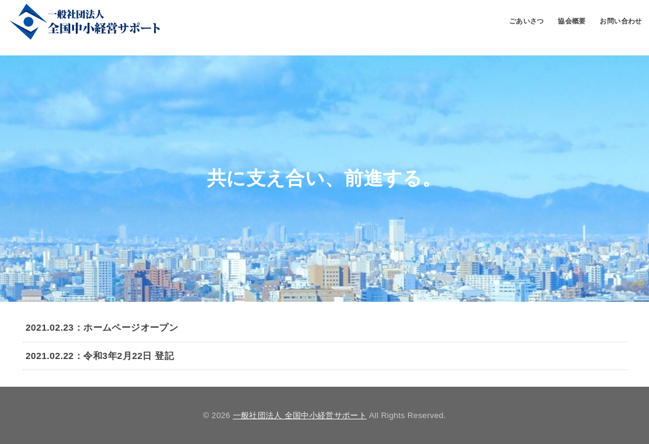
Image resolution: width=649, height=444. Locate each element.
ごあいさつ (526, 21)
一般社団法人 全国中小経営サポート (300, 415)
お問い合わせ (621, 21)
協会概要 (572, 21)
